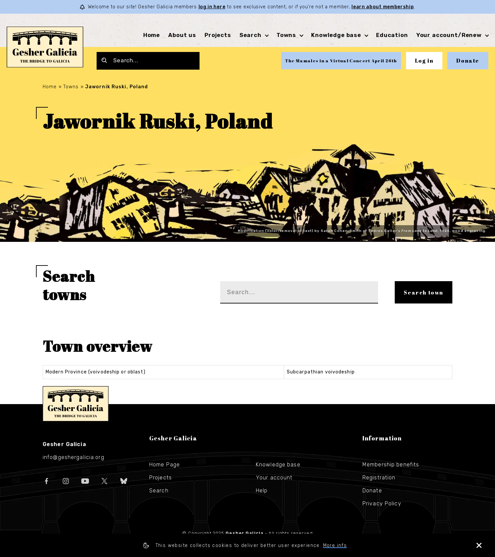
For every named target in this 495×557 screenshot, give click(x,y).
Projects (218, 35)
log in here (212, 7)
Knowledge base (336, 35)
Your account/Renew (449, 35)
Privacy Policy (381, 503)
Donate (467, 60)
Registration (378, 477)
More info (335, 545)
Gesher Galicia (76, 403)
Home (151, 35)
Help (261, 490)
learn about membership (382, 7)
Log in (424, 60)
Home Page (164, 464)
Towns (286, 35)
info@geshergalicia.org (73, 457)
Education (392, 35)
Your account (274, 477)
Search (250, 35)
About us (182, 35)
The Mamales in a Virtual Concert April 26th (341, 61)
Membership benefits (390, 464)
